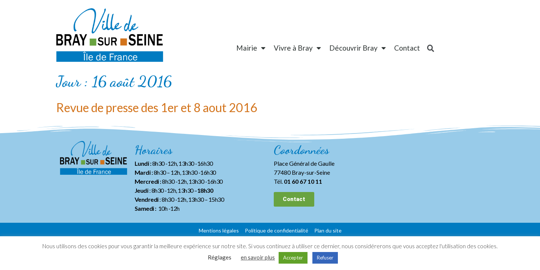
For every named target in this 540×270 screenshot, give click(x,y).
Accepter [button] (293, 258)
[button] (294, 199)
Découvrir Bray (357, 47)
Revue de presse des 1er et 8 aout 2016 (156, 107)
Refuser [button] (325, 258)
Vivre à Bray (297, 47)
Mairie (251, 47)
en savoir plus (258, 257)
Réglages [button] (219, 257)
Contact (407, 48)
